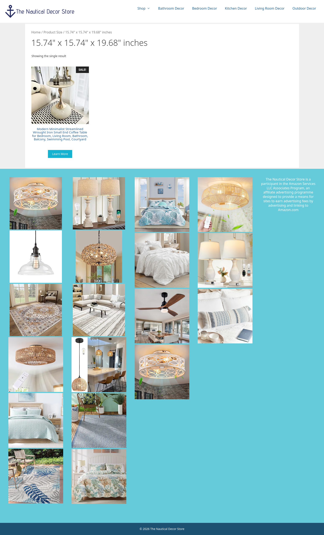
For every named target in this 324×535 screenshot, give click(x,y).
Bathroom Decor (171, 8)
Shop (145, 8)
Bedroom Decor (204, 8)
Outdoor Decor (304, 8)
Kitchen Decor (236, 8)
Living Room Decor (269, 8)
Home (36, 32)
